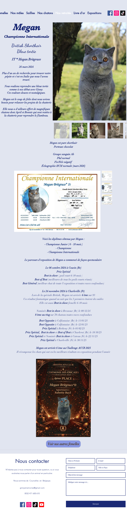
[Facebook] (110, 13)
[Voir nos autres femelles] (63, 444)
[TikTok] (122, 13)
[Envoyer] (96, 504)
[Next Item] (121, 71)
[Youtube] (41, 504)
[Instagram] (116, 13)
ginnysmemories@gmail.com (32, 488)
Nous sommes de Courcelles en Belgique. (32, 480)
